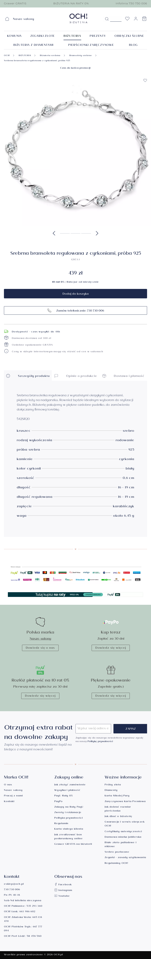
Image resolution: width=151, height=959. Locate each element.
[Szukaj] (106, 19)
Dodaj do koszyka (76, 294)
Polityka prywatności (68, 818)
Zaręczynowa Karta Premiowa (125, 801)
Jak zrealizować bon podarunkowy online (68, 837)
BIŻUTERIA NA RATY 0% (71, 3)
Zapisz (130, 729)
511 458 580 (34, 936)
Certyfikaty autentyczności (123, 832)
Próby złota (113, 785)
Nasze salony (40, 639)
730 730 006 (12, 890)
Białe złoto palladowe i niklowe (120, 845)
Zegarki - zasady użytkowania (125, 858)
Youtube (62, 896)
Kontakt (9, 801)
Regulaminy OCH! (116, 863)
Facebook (63, 885)
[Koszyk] (144, 20)
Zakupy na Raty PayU (69, 807)
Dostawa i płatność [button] (123, 376)
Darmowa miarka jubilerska (123, 837)
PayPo (58, 801)
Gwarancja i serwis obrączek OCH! (125, 824)
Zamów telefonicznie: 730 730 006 (75, 310)
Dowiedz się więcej (110, 648)
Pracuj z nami (13, 796)
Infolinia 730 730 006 (131, 3)
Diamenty (111, 790)
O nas (8, 785)
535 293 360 (34, 906)
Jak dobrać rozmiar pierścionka (118, 809)
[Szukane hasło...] (116, 19)
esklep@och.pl (14, 884)
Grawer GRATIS (15, 3)
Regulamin (61, 824)
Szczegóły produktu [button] (28, 376)
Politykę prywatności (100, 742)
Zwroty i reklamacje (67, 813)
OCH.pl (58, 955)
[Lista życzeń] (127, 20)
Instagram (63, 890)
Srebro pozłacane (117, 852)
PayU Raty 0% (63, 796)
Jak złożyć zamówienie (70, 785)
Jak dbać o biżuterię (118, 816)
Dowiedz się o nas (40, 648)
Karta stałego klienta (68, 829)
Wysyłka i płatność (67, 790)
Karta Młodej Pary (117, 796)
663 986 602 (27, 912)
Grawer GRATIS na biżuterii (73, 844)
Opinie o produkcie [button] (75, 376)
